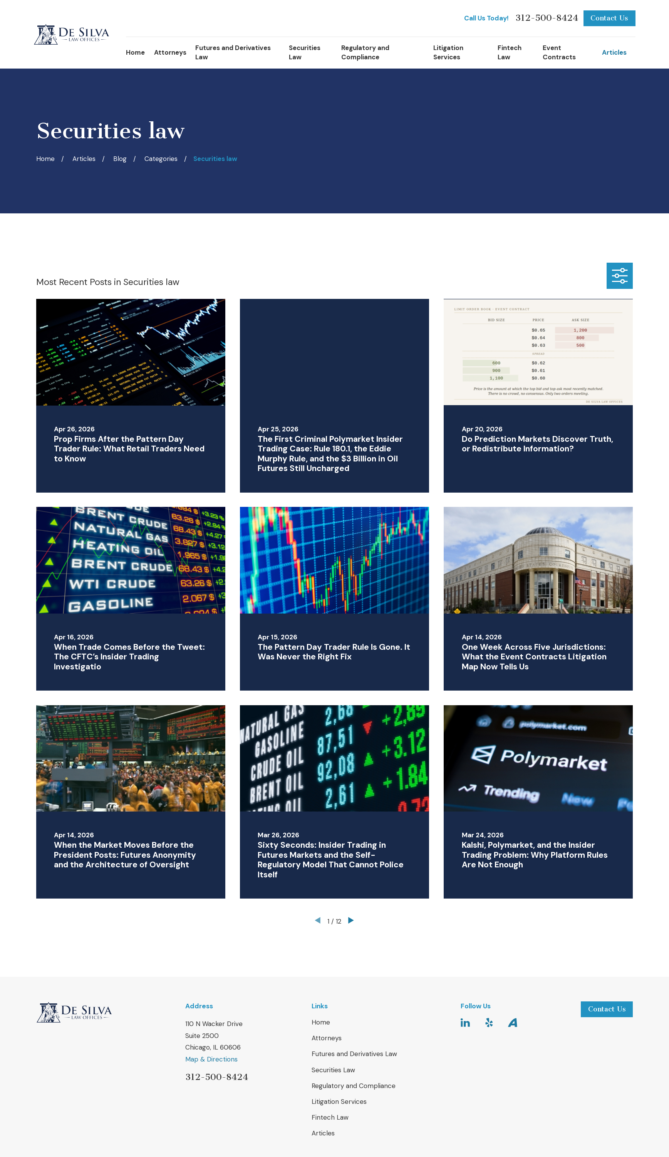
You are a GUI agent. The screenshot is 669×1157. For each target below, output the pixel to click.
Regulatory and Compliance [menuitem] (365, 52)
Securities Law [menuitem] (304, 52)
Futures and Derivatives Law (354, 1054)
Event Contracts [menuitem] (559, 52)
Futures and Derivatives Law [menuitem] (233, 52)
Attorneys (327, 1038)
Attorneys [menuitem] (170, 52)
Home (321, 1022)
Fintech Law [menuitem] (509, 52)
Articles (323, 1133)
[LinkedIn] (465, 1022)
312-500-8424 (546, 18)
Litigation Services (339, 1101)
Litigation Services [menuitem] (448, 52)
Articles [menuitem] (614, 52)
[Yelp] (489, 1022)
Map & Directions (211, 1059)
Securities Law (333, 1070)
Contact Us (609, 18)
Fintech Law (330, 1117)
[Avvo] (512, 1022)
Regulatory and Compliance (354, 1086)
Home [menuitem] (135, 52)
